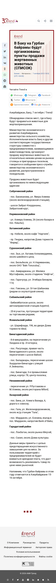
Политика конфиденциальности (19, 556)
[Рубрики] (51, 21)
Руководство (29, 542)
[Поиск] (38, 21)
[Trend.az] (10, 20)
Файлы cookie (45, 556)
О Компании (13, 542)
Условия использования (28, 552)
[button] (5, 45)
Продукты (44, 542)
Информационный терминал (18, 547)
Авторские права (44, 547)
